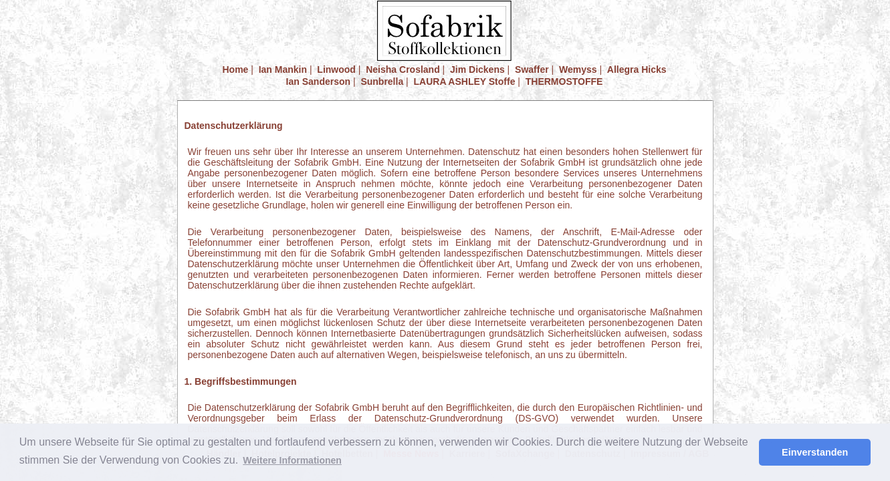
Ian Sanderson (318, 81)
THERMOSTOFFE (564, 81)
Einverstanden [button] (815, 452)
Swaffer (532, 69)
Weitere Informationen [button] (292, 460)
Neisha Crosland (402, 69)
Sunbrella (381, 81)
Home (235, 69)
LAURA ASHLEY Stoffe (465, 81)
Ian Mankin (283, 69)
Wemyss (578, 69)
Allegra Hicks (637, 69)
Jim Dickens (477, 69)
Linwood (336, 69)
